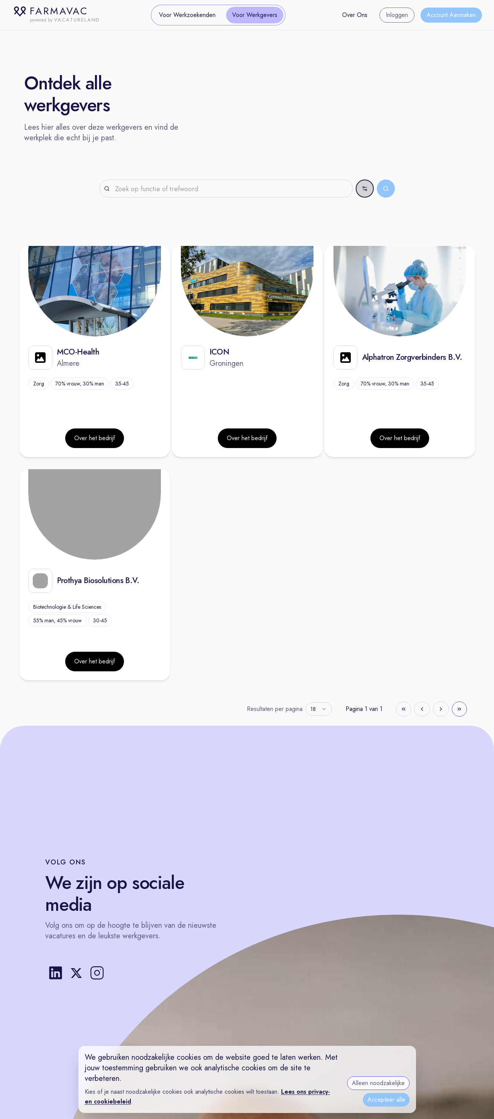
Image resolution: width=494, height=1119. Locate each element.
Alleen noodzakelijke (378, 1083)
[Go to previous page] (422, 709)
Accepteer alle (386, 1099)
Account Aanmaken (451, 15)
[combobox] (319, 709)
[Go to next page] (441, 709)
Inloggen (397, 15)
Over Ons (354, 15)
